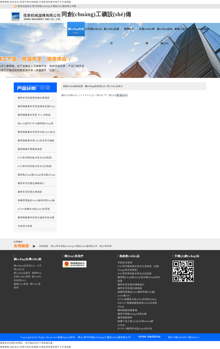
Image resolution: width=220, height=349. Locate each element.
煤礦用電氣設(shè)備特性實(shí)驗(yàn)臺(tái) (35, 201)
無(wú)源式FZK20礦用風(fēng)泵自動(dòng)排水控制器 (34, 124)
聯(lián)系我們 (200, 29)
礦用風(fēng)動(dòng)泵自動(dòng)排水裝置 (35, 176)
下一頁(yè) (110, 95)
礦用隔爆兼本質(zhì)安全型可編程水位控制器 (35, 141)
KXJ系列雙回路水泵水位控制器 (35, 157)
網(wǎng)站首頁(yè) (76, 32)
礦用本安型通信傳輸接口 (31, 183)
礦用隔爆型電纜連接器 (30, 149)
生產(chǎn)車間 (147, 32)
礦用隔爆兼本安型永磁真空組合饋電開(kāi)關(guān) (34, 218)
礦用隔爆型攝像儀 (127, 310)
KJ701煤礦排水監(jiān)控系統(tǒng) (32, 210)
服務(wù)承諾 (182, 29)
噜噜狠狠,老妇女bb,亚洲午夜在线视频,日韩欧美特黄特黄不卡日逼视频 (35, 2)
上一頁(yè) (97, 95)
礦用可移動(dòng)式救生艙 (132, 314)
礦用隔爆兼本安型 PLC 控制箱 (34, 115)
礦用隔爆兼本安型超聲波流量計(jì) (36, 106)
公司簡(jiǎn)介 (93, 29)
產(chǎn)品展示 (111, 32)
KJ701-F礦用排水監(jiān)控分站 (135, 328)
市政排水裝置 (25, 226)
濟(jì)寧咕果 (105, 246)
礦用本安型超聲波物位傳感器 (34, 98)
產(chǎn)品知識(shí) (164, 32)
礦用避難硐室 (125, 317)
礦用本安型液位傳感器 (30, 192)
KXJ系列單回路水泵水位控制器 (35, 166)
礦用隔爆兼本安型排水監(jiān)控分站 (35, 133)
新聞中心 (129, 29)
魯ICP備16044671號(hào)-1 (184, 337)
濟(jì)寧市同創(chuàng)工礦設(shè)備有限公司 (74, 246)
